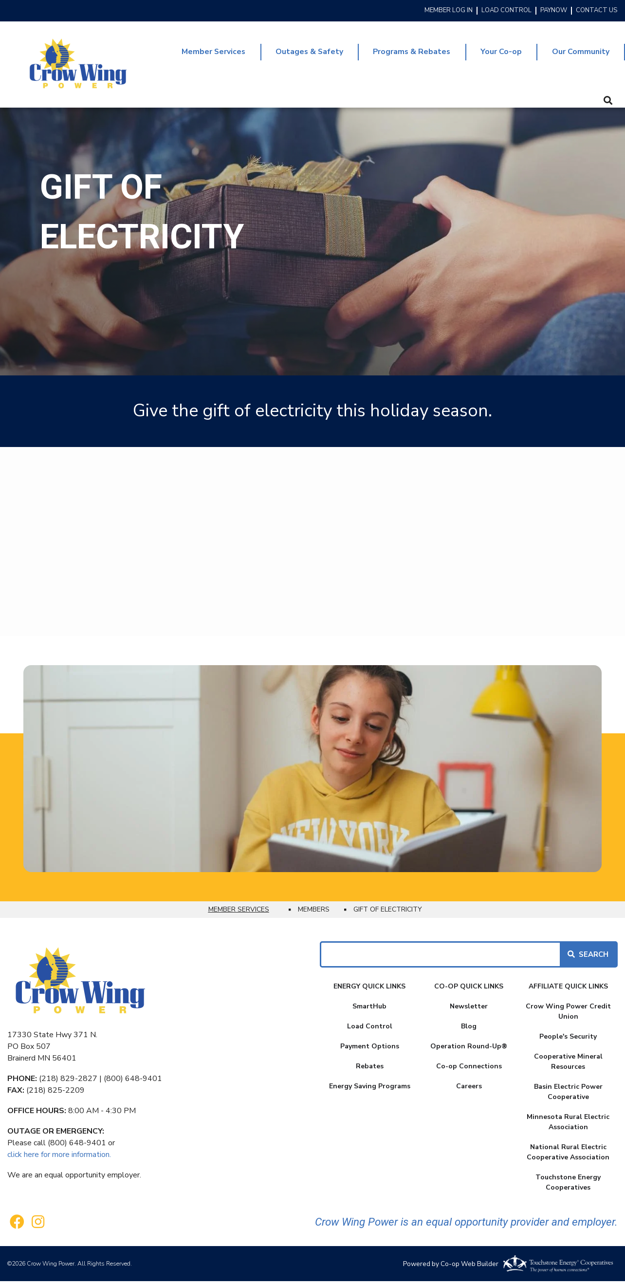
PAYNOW (553, 11)
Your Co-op (499, 54)
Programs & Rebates (407, 54)
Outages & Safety (302, 54)
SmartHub (369, 1011)
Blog (469, 1031)
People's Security (568, 1041)
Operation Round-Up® (468, 1051)
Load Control (369, 1031)
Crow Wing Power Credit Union (568, 1016)
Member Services (204, 54)
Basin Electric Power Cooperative (568, 1096)
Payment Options (369, 1051)
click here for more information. (59, 1159)
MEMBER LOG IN (448, 11)
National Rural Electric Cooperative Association (568, 1157)
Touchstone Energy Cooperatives (568, 1187)
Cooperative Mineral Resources (568, 1066)
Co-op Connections (469, 1071)
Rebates (370, 1071)
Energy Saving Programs (369, 1091)
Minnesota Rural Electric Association (568, 1127)
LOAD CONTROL (506, 11)
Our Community (580, 54)
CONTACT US (596, 11)
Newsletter (469, 1011)
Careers (469, 1091)
